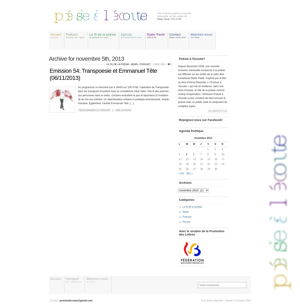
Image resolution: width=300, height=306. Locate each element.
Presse (186, 221)
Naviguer (74, 280)
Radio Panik (156, 35)
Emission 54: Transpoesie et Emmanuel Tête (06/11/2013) (103, 74)
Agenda (131, 35)
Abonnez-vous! (201, 35)
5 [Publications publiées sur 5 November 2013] (186, 154)
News (134, 64)
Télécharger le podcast (94, 110)
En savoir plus (218, 111)
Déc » (189, 173)
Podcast (75, 35)
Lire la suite (123, 110)
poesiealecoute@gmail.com (76, 300)
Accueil (55, 35)
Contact (177, 35)
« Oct (181, 173)
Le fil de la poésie (102, 35)
